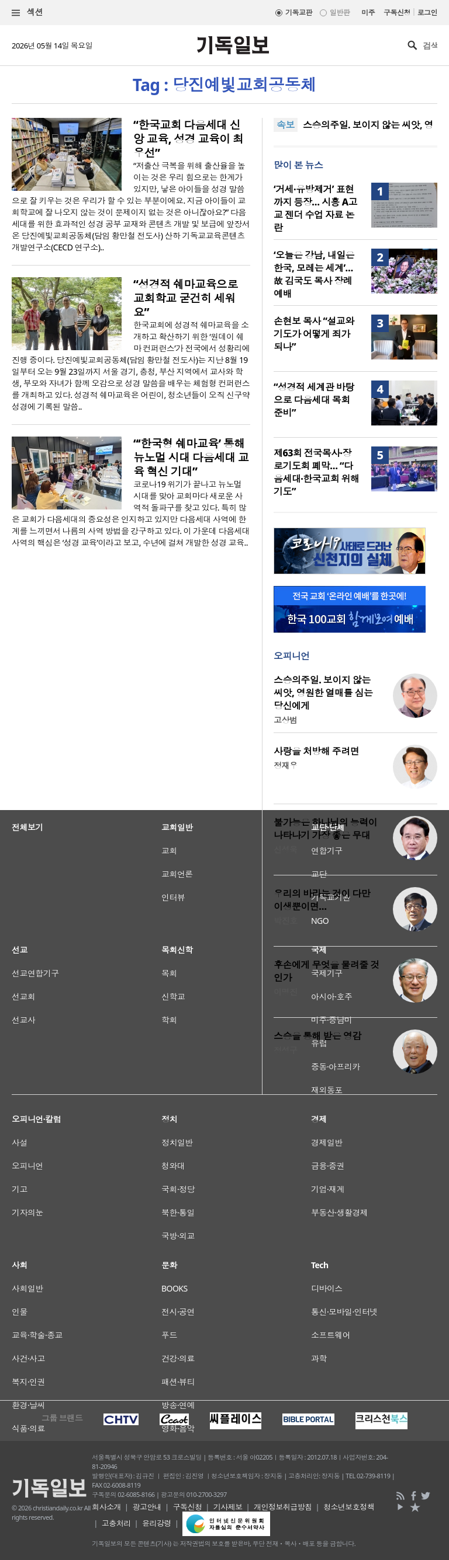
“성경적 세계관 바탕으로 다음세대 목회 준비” (314, 400)
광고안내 (146, 1507)
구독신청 (397, 13)
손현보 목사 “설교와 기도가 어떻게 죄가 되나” (314, 334)
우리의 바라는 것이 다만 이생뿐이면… (322, 900)
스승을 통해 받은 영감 (317, 1035)
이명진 (285, 991)
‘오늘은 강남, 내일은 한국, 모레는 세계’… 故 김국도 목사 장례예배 (314, 274)
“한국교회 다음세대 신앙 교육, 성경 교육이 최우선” (188, 138)
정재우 (285, 765)
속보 (286, 124)
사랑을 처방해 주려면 (316, 751)
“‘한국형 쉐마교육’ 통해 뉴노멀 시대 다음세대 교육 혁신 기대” (191, 457)
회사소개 (106, 1507)
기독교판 (298, 13)
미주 (368, 13)
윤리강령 (156, 1523)
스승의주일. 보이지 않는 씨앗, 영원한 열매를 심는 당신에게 (323, 692)
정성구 (285, 1050)
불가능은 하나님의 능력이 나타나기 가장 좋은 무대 (325, 829)
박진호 (285, 920)
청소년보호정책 (348, 1507)
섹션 (27, 12)
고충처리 (116, 1523)
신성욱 (285, 849)
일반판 (340, 13)
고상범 (285, 719)
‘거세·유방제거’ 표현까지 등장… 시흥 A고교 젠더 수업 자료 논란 (315, 208)
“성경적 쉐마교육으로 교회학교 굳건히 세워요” (185, 298)
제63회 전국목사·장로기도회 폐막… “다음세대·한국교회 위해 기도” (317, 472)
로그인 (427, 13)
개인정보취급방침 (283, 1507)
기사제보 (228, 1507)
